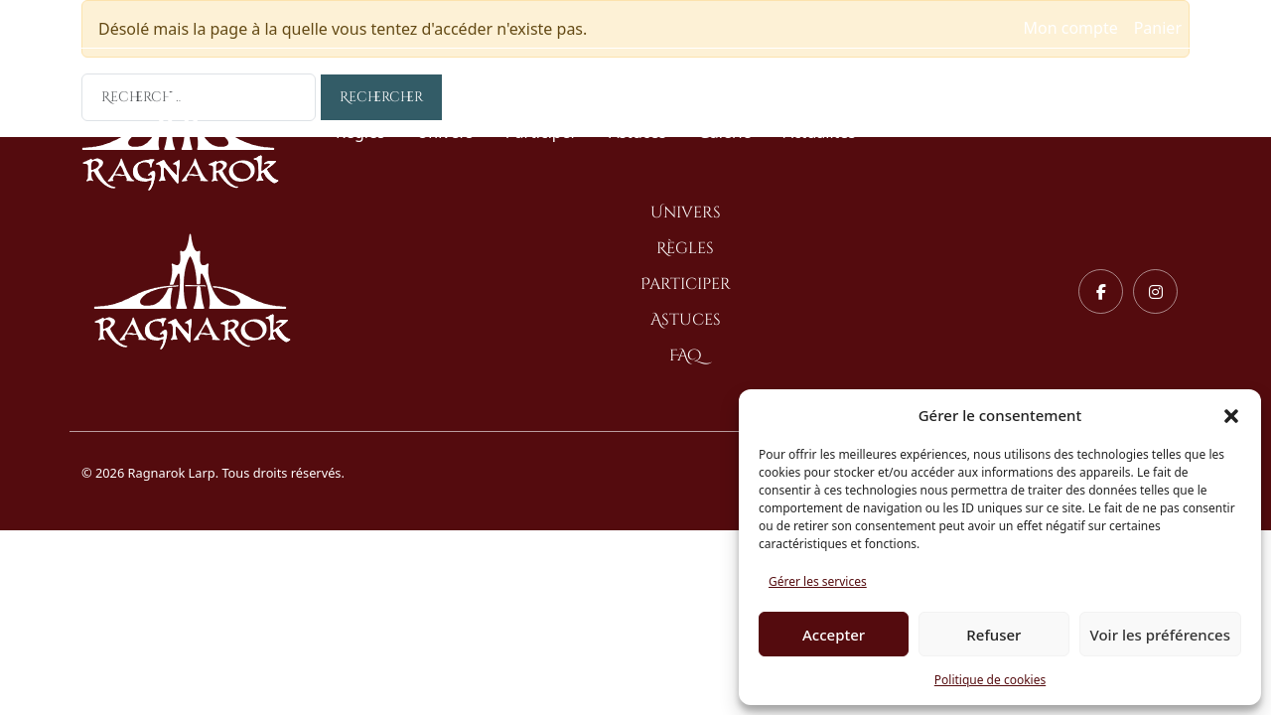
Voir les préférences (1160, 634)
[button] (1231, 415)
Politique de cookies (990, 679)
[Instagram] (1155, 291)
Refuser (993, 634)
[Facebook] (1100, 291)
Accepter (833, 634)
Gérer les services (818, 581)
